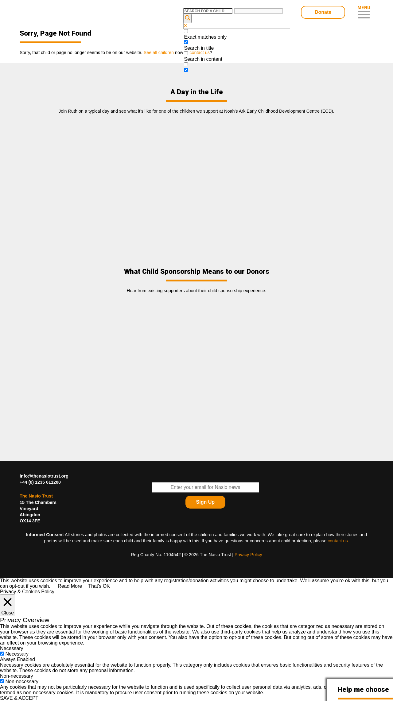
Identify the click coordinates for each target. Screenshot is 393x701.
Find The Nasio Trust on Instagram (365, 511)
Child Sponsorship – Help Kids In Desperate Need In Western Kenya (63, 13)
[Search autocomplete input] (258, 11)
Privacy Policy (248, 554)
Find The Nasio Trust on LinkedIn (350, 496)
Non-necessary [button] (16, 676)
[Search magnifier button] (188, 18)
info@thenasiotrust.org (44, 476)
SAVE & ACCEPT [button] (19, 698)
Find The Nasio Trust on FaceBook (365, 480)
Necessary (17, 653)
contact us (338, 540)
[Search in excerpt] (186, 64)
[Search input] (208, 11)
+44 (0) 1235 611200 (40, 482)
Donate (323, 12)
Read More (70, 586)
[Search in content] (186, 53)
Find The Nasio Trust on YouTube (365, 496)
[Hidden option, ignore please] (186, 70)
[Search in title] (186, 42)
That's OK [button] (99, 586)
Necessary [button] (11, 648)
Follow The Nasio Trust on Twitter (350, 480)
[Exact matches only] (186, 31)
